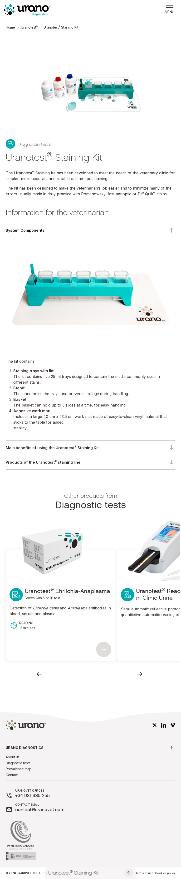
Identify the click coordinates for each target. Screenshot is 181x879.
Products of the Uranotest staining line (43, 462)
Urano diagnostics (90, 748)
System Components (25, 230)
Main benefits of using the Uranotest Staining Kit (52, 447)
